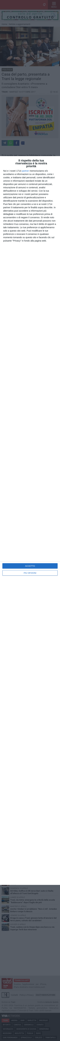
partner (25, 171)
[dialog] (30, 520)
